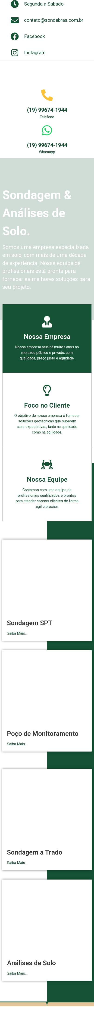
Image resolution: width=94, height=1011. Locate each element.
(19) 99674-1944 (47, 110)
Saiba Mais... (17, 633)
